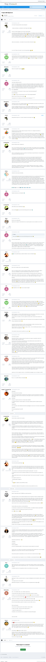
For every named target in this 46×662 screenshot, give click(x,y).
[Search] (34, 7)
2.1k (10, 198)
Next (5, 19)
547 (10, 363)
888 (10, 627)
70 (10, 569)
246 (10, 30)
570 (10, 150)
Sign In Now (23, 648)
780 (10, 178)
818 (10, 259)
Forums (3, 7)
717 (10, 74)
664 (10, 61)
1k (10, 583)
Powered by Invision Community (41, 660)
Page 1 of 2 (10, 19)
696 (10, 342)
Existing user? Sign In (41, 1)
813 (10, 498)
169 (10, 319)
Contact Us (2, 660)
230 (10, 136)
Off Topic (12, 16)
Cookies (6, 660)
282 (10, 109)
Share (36, 15)
